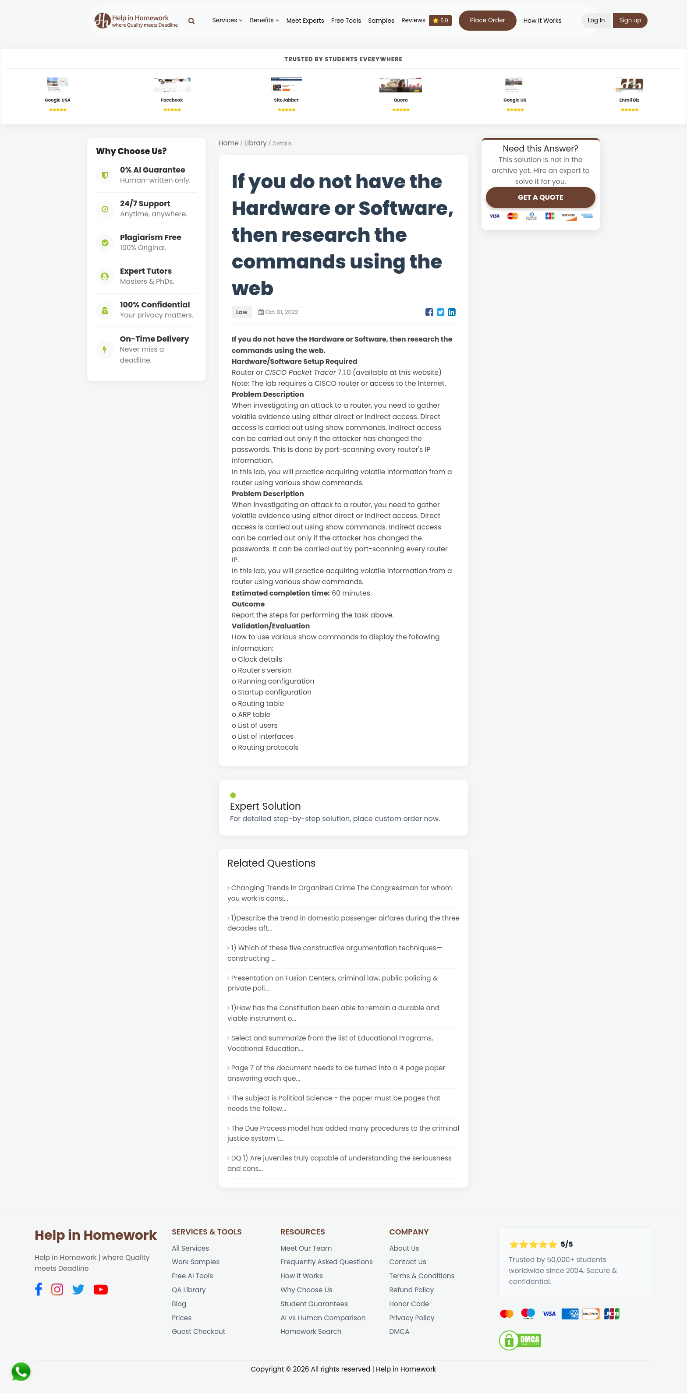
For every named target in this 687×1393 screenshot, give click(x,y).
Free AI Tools (193, 1292)
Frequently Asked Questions (327, 1277)
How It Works (547, 21)
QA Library (189, 1306)
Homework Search (311, 1350)
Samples (385, 21)
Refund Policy (412, 1306)
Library (256, 145)
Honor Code (409, 1321)
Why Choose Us (307, 1306)
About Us (404, 1263)
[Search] (195, 21)
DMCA (399, 1350)
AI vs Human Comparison (324, 1335)
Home (229, 145)
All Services (191, 1263)
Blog (179, 1321)
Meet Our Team (306, 1263)
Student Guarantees (315, 1321)
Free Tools (350, 21)
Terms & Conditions (422, 1292)
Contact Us (408, 1277)
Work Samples (196, 1277)
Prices (182, 1335)
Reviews (431, 20)
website (426, 374)
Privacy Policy (412, 1335)
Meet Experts (309, 21)
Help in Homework (96, 1249)
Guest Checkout (199, 1350)
